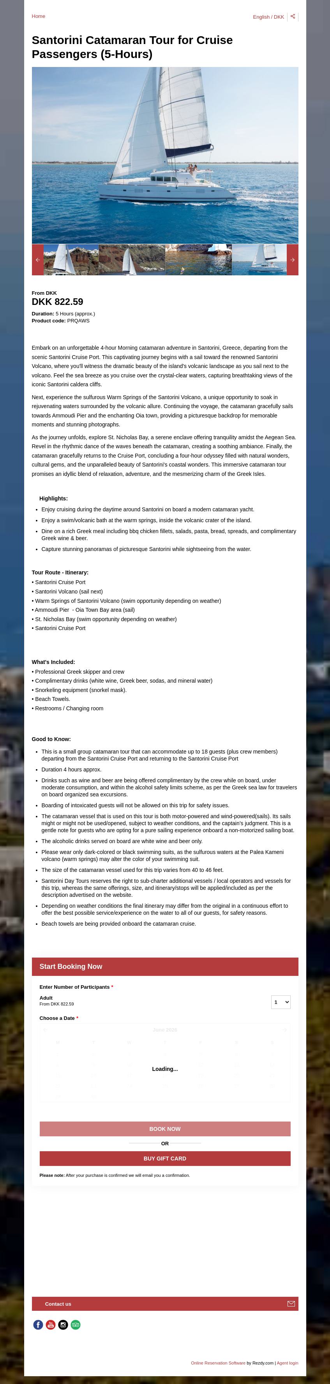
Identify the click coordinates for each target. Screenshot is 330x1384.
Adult (146, 1001)
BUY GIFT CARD (165, 1158)
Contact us (58, 1304)
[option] (65, 259)
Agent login (287, 1363)
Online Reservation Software (218, 1363)
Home (39, 16)
